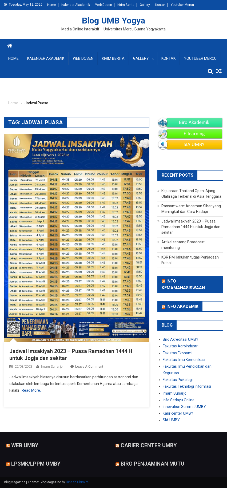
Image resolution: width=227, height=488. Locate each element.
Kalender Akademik (75, 5)
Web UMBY (24, 445)
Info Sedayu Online (178, 400)
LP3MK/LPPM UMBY (36, 464)
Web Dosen (103, 5)
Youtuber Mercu (182, 5)
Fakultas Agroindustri (180, 346)
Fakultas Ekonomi (177, 353)
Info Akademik (182, 306)
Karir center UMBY (178, 413)
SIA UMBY (171, 420)
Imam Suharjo (51, 366)
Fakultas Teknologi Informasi (187, 386)
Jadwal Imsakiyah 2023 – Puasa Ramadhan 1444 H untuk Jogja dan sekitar (190, 227)
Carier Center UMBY (149, 445)
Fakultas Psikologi (178, 380)
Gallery (145, 5)
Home (51, 5)
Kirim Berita (125, 5)
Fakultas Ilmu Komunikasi (184, 360)
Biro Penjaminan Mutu (152, 464)
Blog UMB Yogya (113, 20)
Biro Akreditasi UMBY (180, 339)
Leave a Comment (89, 366)
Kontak (160, 5)
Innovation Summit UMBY (184, 406)
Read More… (32, 390)
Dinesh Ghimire (77, 482)
